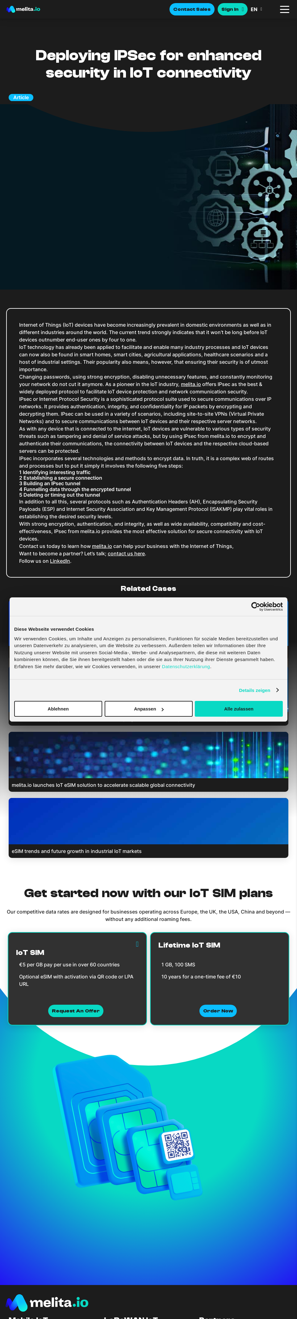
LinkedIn (60, 561)
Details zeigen (254, 690)
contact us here (126, 553)
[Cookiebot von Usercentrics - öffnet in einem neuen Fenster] (256, 606)
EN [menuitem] (254, 9)
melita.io (191, 384)
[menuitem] (263, 9)
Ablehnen (58, 708)
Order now (218, 1011)
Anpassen (149, 708)
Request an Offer (76, 1011)
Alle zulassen (238, 708)
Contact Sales (192, 9)
